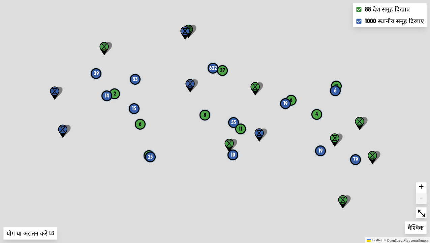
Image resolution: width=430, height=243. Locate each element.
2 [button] (115, 93)
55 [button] (233, 122)
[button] (54, 93)
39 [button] (96, 73)
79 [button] (355, 159)
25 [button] (150, 157)
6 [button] (335, 90)
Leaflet (374, 240)
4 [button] (316, 114)
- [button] (421, 198)
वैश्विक (417, 227)
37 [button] (222, 70)
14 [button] (107, 95)
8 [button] (205, 115)
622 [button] (213, 68)
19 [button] (285, 103)
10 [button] (233, 155)
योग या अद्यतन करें (30, 233)
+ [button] (421, 187)
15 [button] (134, 108)
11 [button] (240, 129)
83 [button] (135, 79)
